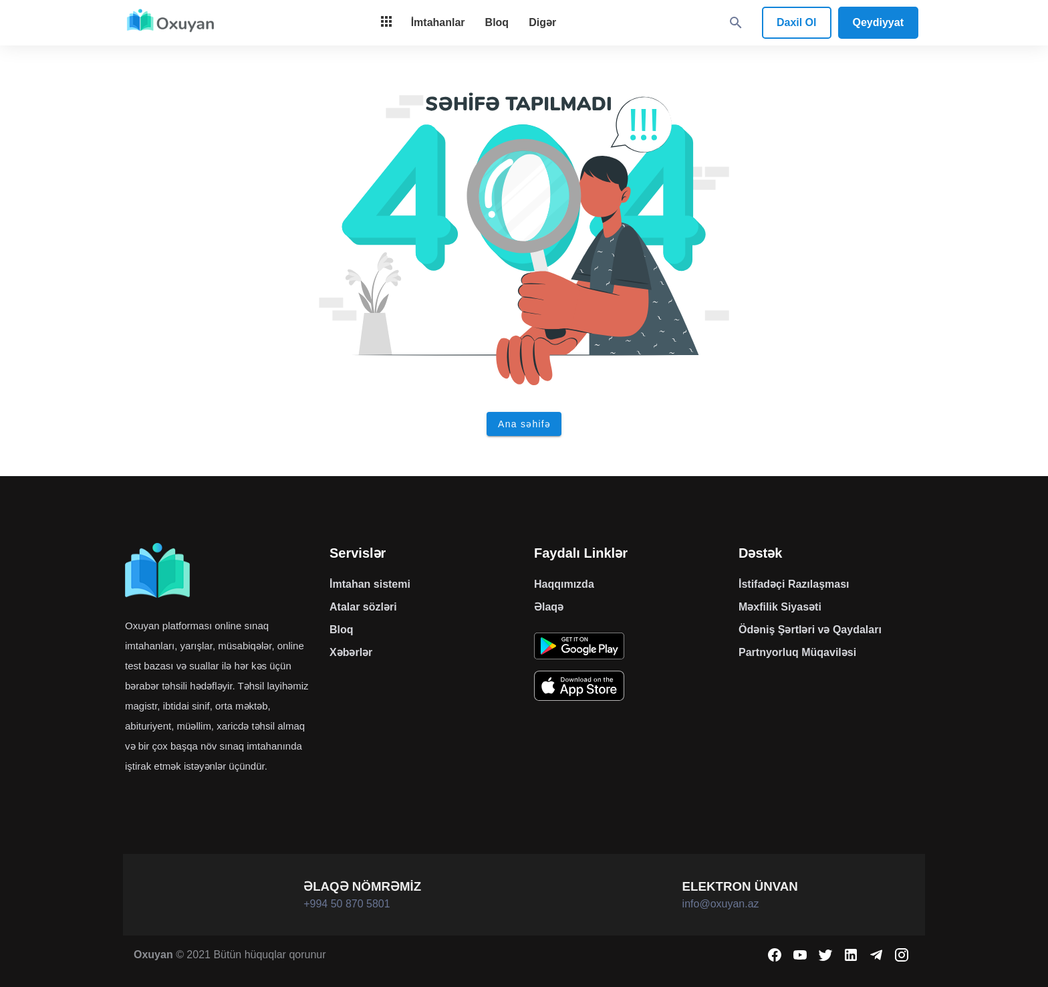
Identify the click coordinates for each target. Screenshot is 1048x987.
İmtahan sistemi (370, 584)
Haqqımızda (564, 584)
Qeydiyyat (878, 22)
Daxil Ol (797, 22)
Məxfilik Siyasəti (780, 607)
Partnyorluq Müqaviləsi (797, 652)
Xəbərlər (351, 652)
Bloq (342, 629)
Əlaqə (548, 607)
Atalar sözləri (363, 607)
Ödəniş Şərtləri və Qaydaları (810, 629)
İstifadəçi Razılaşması (794, 584)
